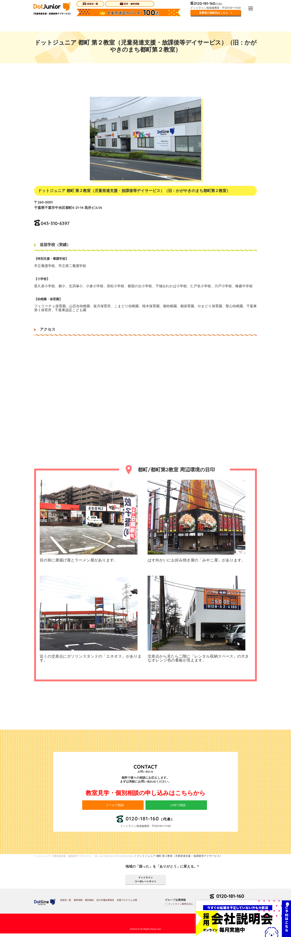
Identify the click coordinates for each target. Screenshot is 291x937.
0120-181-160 (233, 900)
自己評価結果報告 (105, 903)
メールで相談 (116, 805)
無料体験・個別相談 (84, 903)
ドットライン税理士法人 (180, 907)
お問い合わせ (233, 908)
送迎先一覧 (90, 3)
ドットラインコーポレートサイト (145, 882)
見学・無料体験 (129, 3)
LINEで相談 (179, 805)
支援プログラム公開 (127, 903)
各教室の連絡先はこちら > (214, 13)
